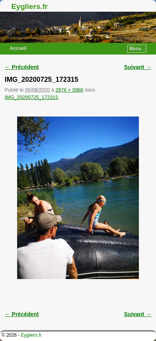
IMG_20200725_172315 (31, 97)
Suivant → (137, 67)
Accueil (18, 48)
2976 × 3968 (69, 90)
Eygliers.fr (29, 6)
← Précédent (22, 67)
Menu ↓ (137, 48)
